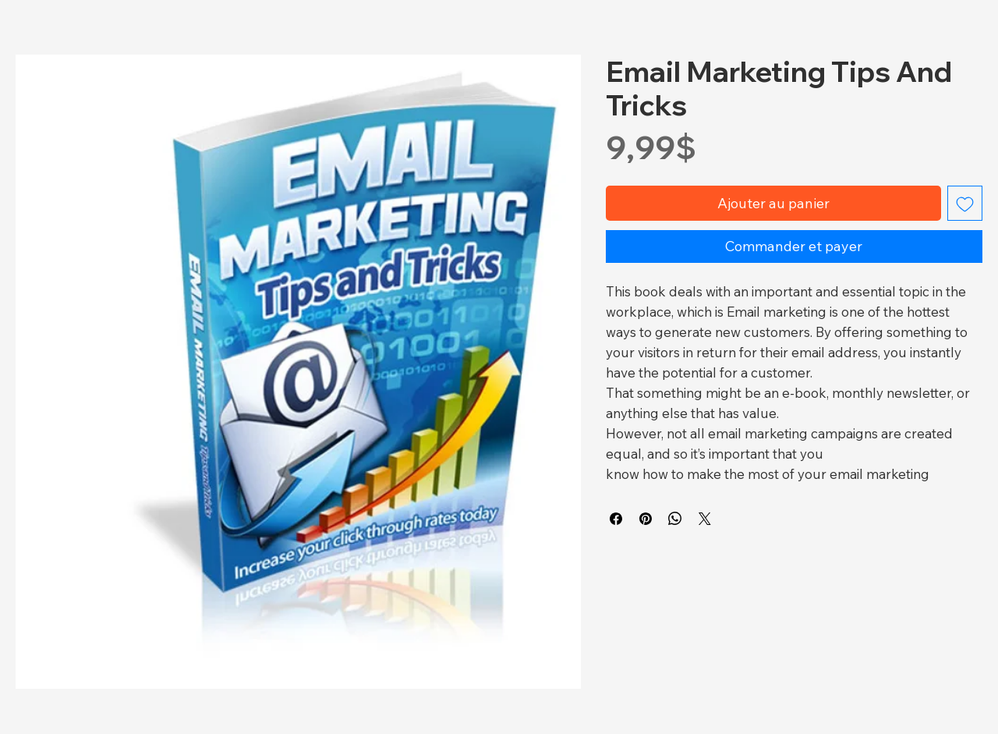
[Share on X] (704, 518)
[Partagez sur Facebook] (616, 518)
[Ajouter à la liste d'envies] (964, 203)
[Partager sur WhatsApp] (675, 518)
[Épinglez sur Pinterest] (645, 518)
